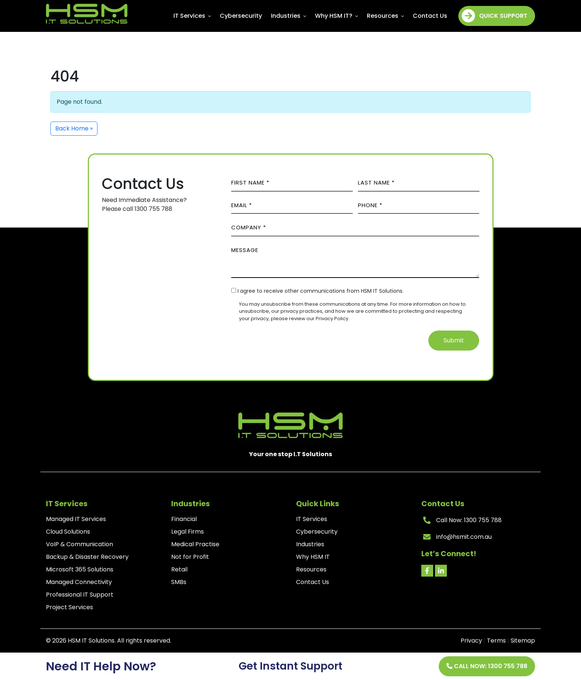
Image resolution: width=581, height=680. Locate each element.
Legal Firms (187, 531)
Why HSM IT (313, 557)
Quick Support (494, 16)
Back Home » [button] (74, 128)
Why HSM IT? (336, 15)
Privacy (471, 640)
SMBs (178, 582)
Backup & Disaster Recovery (87, 557)
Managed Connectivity (79, 582)
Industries (288, 15)
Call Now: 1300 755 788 (486, 666)
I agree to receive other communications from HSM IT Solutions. (321, 291)
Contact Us (430, 15)
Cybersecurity (241, 15)
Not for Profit (190, 557)
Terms (496, 640)
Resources (385, 15)
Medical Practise (195, 544)
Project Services (69, 607)
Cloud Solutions (68, 531)
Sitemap (523, 640)
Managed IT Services (76, 519)
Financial (184, 519)
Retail (179, 569)
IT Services (192, 15)
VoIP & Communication (79, 544)
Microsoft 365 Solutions (79, 569)
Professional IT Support (79, 594)
